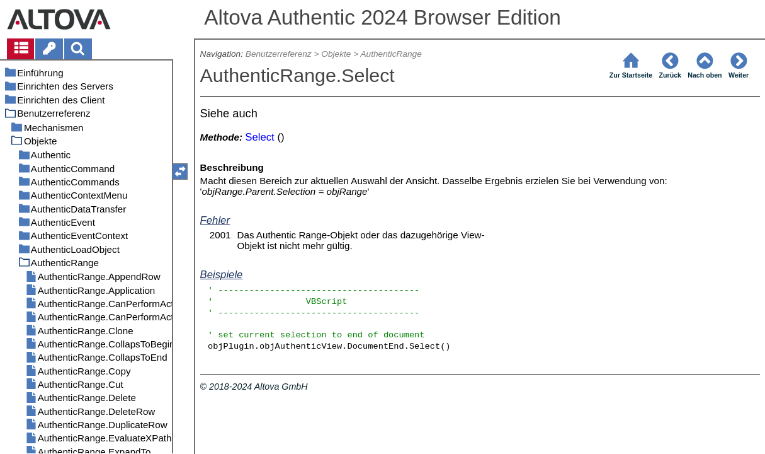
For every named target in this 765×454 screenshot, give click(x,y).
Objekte (336, 54)
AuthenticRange (390, 54)
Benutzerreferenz (279, 54)
